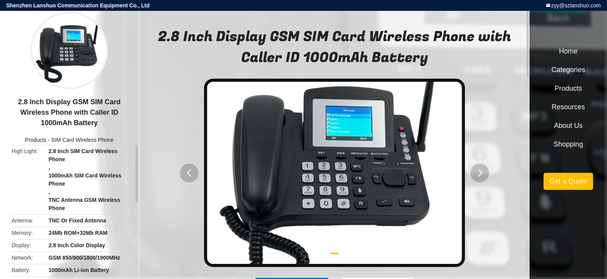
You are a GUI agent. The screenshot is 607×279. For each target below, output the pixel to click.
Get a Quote (568, 181)
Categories (568, 70)
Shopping (568, 144)
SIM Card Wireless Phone (82, 140)
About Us (568, 125)
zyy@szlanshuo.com (576, 5)
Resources (568, 107)
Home (568, 51)
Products (35, 140)
